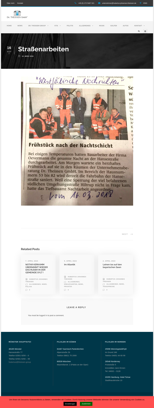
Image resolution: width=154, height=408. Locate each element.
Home (9, 26)
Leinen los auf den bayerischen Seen (112, 265)
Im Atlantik (69, 264)
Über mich (10, 3)
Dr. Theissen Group (37, 26)
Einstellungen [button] (70, 404)
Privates (68, 286)
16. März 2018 (28, 56)
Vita (56, 26)
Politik (70, 26)
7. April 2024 (32, 261)
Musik (102, 26)
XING (145, 3)
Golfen (113, 26)
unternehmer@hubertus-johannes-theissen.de (119, 3)
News (20, 26)
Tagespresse (109, 286)
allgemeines (35, 284)
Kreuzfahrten (70, 284)
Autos (125, 26)
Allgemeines (84, 26)
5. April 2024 (70, 261)
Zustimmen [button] (86, 404)
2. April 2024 (109, 261)
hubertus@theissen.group (20, 362)
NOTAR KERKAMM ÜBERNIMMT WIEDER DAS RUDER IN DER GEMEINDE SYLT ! (37, 268)
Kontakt (20, 3)
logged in (43, 315)
